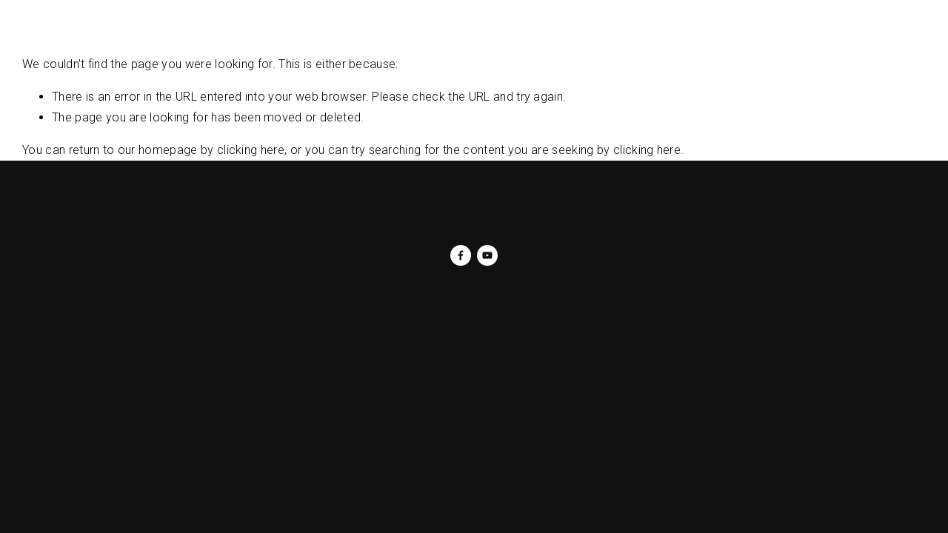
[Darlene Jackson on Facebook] (460, 255)
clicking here (250, 150)
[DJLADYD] (487, 255)
